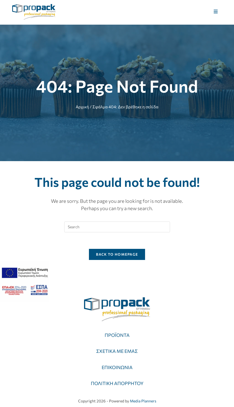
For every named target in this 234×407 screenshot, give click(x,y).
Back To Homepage (117, 254)
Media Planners (143, 401)
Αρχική (82, 106)
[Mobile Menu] (216, 12)
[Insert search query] (117, 227)
